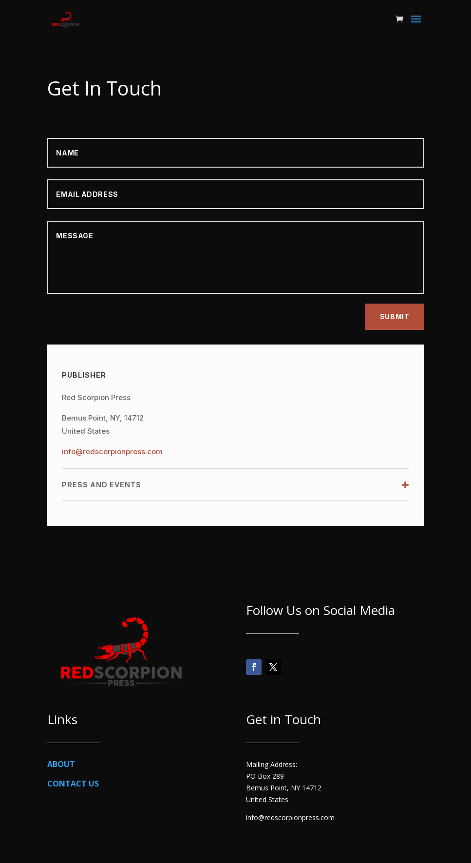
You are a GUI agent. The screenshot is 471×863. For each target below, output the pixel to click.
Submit (394, 316)
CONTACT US (73, 783)
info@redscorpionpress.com (112, 451)
